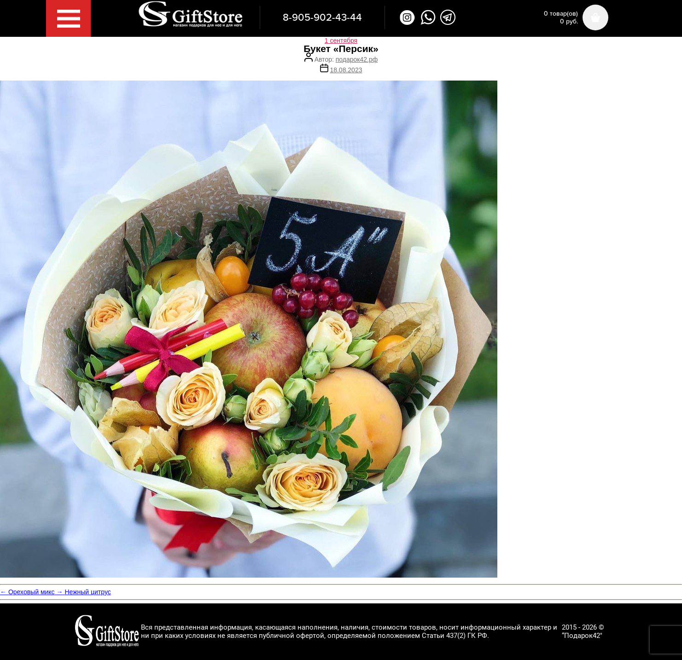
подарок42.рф (357, 59)
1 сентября (341, 40)
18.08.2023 (346, 70)
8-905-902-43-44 (322, 17)
